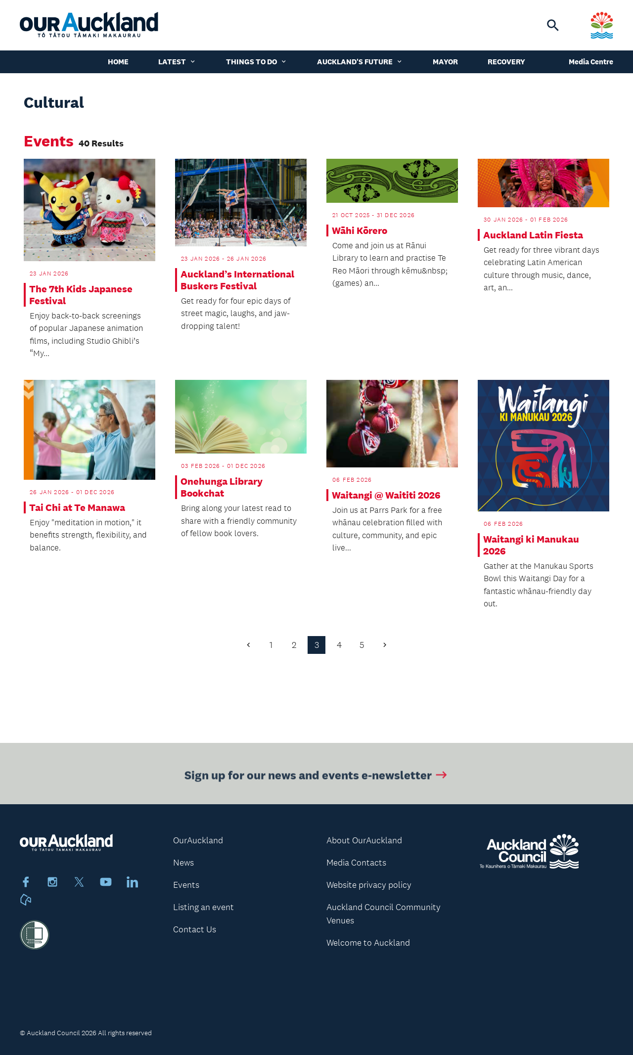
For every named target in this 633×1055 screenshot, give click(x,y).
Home (118, 61)
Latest (177, 61)
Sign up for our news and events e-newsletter (316, 776)
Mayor (445, 61)
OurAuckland (198, 840)
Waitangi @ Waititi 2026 (386, 495)
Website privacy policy (368, 884)
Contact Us (194, 929)
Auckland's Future (360, 61)
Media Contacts (356, 862)
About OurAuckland (364, 840)
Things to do (256, 61)
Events (186, 884)
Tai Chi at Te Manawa (77, 507)
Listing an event (203, 907)
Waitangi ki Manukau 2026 (531, 545)
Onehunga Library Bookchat (222, 487)
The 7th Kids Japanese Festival (81, 295)
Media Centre (591, 61)
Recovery (506, 61)
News (183, 862)
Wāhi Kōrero (359, 230)
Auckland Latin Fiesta (533, 235)
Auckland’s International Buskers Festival (237, 280)
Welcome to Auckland (368, 942)
